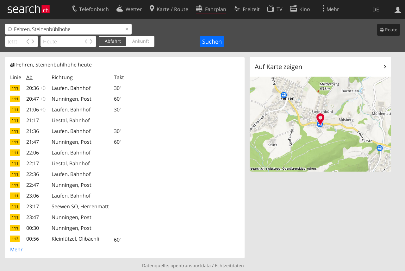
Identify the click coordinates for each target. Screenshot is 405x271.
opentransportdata (191, 265)
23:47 (32, 217)
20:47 (36, 98)
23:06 (32, 195)
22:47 (32, 184)
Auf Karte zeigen (278, 66)
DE (375, 9)
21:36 (32, 131)
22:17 (32, 163)
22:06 (32, 152)
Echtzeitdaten (229, 265)
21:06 (36, 109)
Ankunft (140, 41)
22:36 (32, 174)
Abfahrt (113, 41)
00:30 (32, 227)
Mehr (16, 249)
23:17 (32, 206)
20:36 (36, 88)
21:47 (32, 141)
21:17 (32, 120)
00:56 (32, 238)
